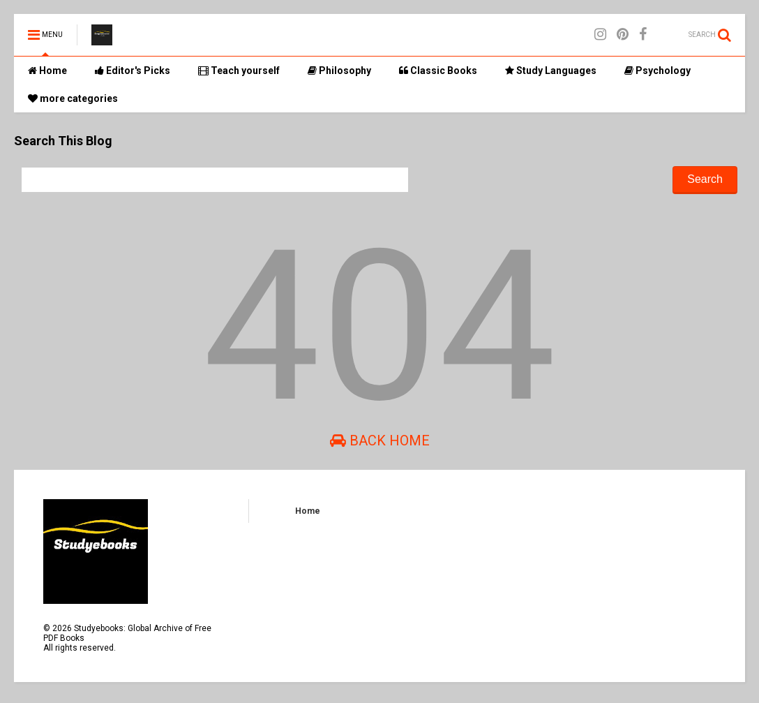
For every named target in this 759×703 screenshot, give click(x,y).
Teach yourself (239, 70)
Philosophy (339, 70)
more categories (73, 98)
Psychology (657, 70)
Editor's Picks (132, 70)
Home (47, 70)
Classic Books (438, 70)
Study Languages (550, 70)
